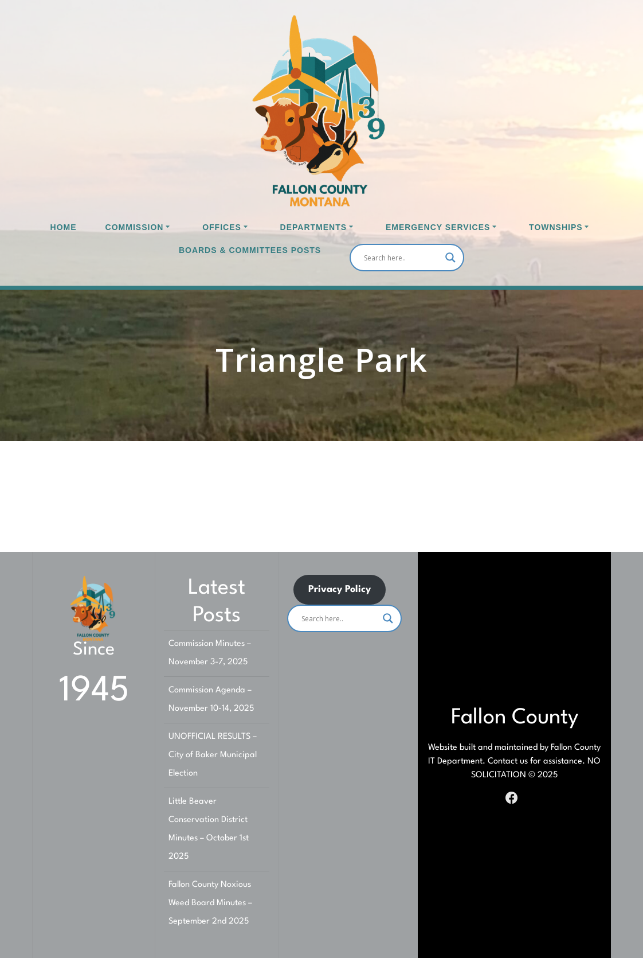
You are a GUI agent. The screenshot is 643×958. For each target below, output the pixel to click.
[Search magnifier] (450, 258)
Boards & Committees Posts (250, 250)
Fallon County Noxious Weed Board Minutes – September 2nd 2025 (210, 903)
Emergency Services (438, 227)
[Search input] (402, 258)
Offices (221, 227)
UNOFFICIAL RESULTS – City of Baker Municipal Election (212, 755)
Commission (134, 227)
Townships (556, 227)
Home (63, 227)
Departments (313, 227)
